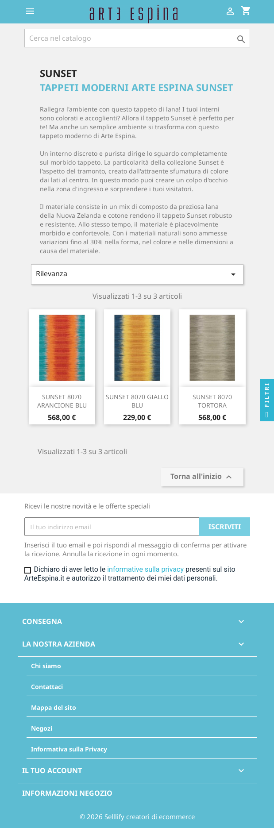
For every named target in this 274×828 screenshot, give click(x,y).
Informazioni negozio (67, 793)
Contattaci (47, 686)
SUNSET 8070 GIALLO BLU (137, 401)
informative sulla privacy (145, 569)
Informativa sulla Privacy (69, 749)
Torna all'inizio (202, 477)
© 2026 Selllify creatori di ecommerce (137, 816)
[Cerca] (137, 38)
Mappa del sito (53, 707)
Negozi (41, 728)
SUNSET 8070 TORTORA (212, 401)
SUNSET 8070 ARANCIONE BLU (62, 401)
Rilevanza (137, 274)
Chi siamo (46, 666)
